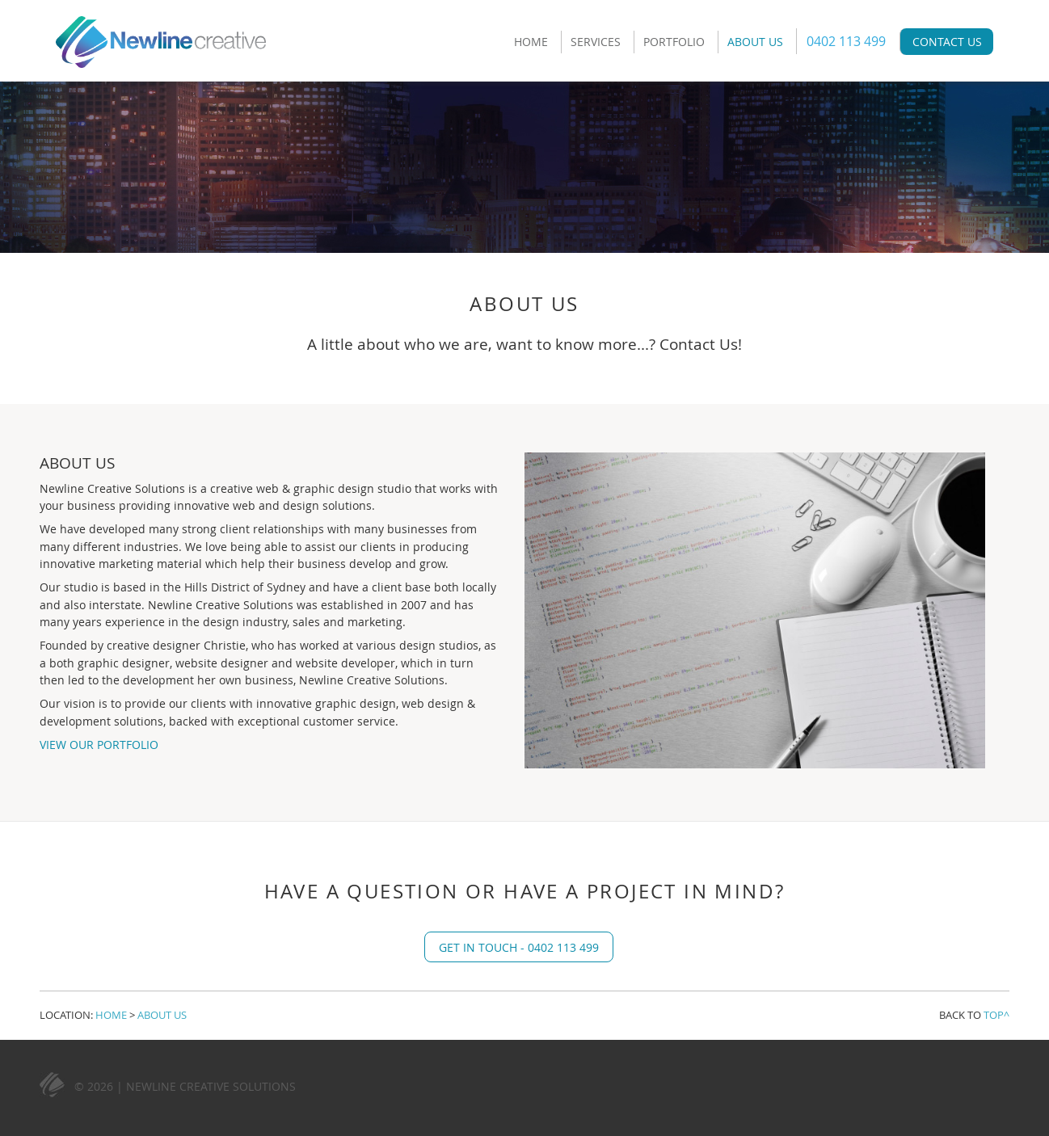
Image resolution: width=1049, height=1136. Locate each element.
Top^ (996, 1015)
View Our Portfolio (99, 744)
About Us (755, 41)
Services (596, 41)
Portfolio (674, 41)
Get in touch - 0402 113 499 (519, 947)
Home (531, 41)
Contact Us (947, 41)
